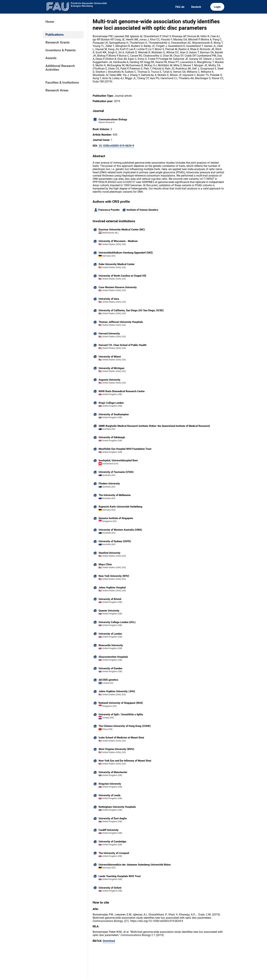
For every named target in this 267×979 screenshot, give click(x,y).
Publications (54, 35)
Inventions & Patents (60, 50)
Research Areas (56, 90)
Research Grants (57, 42)
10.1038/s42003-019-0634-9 (116, 145)
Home (49, 22)
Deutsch (196, 6)
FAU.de (179, 6)
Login (217, 6)
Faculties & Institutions (62, 82)
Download (109, 940)
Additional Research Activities (60, 68)
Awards (51, 58)
